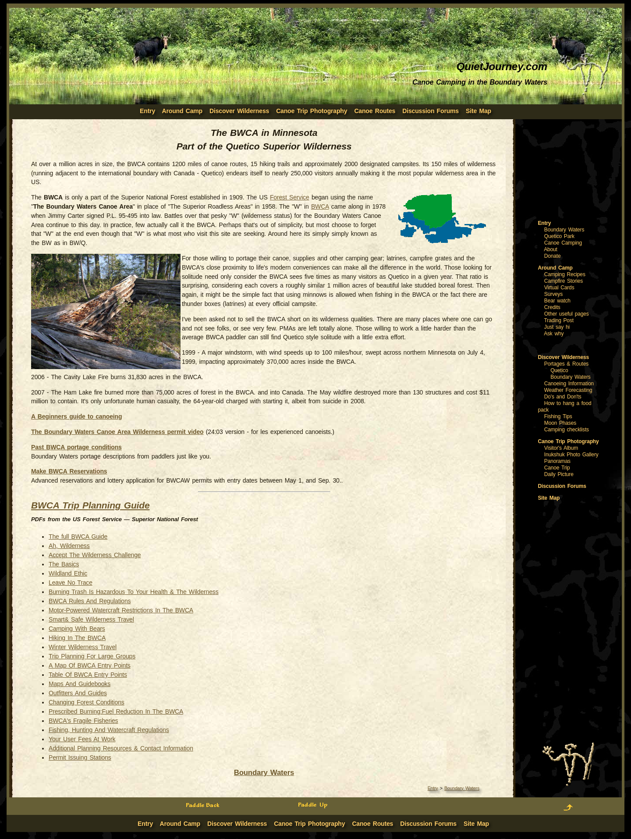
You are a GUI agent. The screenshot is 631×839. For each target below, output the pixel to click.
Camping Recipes (564, 274)
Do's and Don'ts (562, 397)
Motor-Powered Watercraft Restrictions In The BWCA (121, 610)
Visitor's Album (561, 448)
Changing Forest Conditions (86, 702)
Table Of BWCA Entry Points (88, 674)
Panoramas (557, 461)
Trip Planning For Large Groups (92, 656)
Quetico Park (559, 236)
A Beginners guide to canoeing (76, 416)
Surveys (553, 294)
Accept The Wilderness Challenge (95, 554)
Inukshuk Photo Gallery (571, 454)
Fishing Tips (558, 416)
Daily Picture (559, 474)
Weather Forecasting (568, 390)
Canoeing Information (569, 383)
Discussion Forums (430, 110)
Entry (433, 788)
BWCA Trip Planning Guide (90, 505)
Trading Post (559, 320)
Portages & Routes (566, 364)
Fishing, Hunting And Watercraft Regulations (109, 729)
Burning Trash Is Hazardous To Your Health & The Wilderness (133, 591)
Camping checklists (566, 430)
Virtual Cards (559, 287)
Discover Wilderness (239, 110)
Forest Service (289, 197)
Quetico (559, 370)
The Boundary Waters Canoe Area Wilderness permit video (117, 431)
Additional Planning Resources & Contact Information (121, 748)
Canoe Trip (557, 468)
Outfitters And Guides (78, 693)
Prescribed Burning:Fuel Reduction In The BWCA (116, 711)
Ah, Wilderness (69, 545)
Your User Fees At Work (82, 739)
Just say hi (557, 327)
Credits (552, 307)
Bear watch (557, 301)
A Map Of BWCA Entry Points (90, 665)
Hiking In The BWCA (77, 637)
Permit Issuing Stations (80, 757)
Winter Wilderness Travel (83, 647)
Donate (552, 256)
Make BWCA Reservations (69, 471)
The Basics (64, 564)
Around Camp (182, 110)
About (550, 249)
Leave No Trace (70, 582)
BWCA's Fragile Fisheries (83, 720)
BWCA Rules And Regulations (90, 600)
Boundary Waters (264, 772)
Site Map (478, 110)
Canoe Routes (374, 110)
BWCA (320, 206)
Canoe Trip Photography (311, 110)
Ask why (554, 334)
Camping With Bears (77, 628)
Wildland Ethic (68, 573)
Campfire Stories (563, 281)
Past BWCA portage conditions (76, 447)
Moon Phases (560, 423)
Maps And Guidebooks (79, 683)
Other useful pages (566, 314)
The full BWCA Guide (78, 536)
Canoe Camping (563, 243)
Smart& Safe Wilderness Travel (91, 619)
